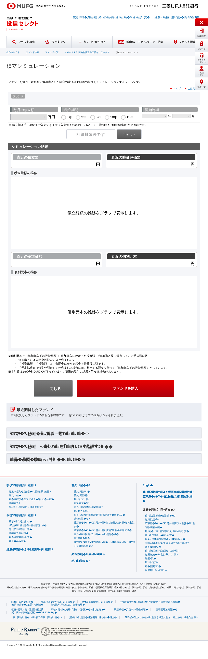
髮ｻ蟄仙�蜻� (82, 538)
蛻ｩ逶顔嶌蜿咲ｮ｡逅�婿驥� (97, 601)
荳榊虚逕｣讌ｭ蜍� (18, 533)
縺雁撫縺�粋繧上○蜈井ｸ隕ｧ (161, 554)
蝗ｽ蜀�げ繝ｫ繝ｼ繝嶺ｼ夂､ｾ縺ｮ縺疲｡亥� (167, 531)
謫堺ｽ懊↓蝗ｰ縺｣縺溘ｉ (157, 570)
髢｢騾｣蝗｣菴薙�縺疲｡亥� (159, 535)
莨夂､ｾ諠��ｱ (81, 485)
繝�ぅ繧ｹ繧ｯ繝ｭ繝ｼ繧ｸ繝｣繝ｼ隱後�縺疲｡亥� (99, 514)
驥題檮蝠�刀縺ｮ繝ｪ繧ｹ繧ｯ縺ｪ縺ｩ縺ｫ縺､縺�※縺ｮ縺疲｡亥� (111, 17)
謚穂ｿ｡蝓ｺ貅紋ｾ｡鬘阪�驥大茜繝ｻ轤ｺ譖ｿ (167, 542)
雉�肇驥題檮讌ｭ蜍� (20, 537)
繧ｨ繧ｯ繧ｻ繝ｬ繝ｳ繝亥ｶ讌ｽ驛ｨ (162, 550)
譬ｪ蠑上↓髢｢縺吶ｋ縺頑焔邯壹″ (26, 507)
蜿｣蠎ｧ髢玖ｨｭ (152, 562)
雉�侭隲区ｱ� (153, 566)
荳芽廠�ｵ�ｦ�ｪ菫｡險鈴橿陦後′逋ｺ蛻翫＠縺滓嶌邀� (103, 530)
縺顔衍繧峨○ (152, 519)
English (148, 485)
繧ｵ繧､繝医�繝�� (22, 601)
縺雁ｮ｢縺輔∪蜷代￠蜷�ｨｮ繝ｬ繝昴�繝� (96, 534)
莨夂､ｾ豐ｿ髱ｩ (81, 495)
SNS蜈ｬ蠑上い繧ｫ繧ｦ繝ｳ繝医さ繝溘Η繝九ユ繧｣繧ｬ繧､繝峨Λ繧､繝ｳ (161, 617)
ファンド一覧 (51, 52)
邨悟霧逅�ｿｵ (81, 503)
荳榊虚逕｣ (14, 503)
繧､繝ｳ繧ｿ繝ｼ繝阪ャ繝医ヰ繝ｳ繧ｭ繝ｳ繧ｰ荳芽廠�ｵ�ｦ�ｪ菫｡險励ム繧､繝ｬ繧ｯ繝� (168, 496)
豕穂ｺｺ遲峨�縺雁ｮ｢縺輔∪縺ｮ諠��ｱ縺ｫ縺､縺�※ (78, 609)
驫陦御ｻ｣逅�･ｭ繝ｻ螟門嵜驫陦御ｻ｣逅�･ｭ (37, 617)
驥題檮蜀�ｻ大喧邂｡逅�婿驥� (58, 601)
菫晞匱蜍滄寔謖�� (167, 609)
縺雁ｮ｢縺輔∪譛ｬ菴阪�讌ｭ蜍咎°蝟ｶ (177, 17)
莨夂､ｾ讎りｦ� (82, 491)
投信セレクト (13, 52)
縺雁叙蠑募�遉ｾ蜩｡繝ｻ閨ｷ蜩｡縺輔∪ (29, 549)
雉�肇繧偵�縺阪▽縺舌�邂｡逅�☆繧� (31, 499)
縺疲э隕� (150, 558)
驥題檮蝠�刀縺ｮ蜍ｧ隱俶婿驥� (131, 609)
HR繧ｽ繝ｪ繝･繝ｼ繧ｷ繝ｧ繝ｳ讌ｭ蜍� (28, 525)
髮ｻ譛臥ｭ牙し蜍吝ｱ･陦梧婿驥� (68, 604)
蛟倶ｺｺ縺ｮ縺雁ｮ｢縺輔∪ (21, 485)
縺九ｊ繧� (15, 495)
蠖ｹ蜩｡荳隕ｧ (81, 499)
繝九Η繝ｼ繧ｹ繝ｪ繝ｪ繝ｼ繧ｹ (88, 507)
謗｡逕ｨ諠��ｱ (81, 561)
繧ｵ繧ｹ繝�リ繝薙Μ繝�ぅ (88, 554)
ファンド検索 (32, 52)
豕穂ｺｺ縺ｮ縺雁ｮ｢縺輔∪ (21, 515)
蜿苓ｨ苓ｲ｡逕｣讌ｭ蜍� (20, 521)
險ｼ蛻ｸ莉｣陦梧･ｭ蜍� (20, 529)
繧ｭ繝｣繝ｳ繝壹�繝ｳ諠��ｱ (160, 515)
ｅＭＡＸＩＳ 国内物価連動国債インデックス (87, 52)
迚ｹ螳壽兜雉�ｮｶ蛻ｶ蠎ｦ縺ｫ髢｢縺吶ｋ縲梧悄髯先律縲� (150, 601)
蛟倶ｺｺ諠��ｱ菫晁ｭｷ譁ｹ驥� (27, 604)
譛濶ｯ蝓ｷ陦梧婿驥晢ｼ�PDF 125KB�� (34, 612)
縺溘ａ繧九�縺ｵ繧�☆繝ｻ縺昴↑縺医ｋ (30, 491)
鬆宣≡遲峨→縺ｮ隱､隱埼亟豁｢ (27, 609)
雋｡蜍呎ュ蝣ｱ (81, 510)
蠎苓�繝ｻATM (153, 546)
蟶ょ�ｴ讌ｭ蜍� (17, 541)
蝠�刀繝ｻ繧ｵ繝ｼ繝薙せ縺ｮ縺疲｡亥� (165, 539)
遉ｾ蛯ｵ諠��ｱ (82, 518)
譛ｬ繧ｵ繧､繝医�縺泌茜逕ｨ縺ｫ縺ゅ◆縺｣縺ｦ (93, 617)
